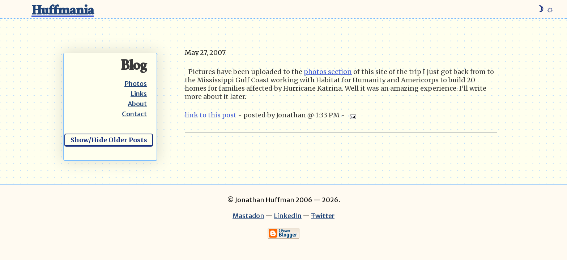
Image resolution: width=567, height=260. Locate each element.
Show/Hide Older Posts (109, 140)
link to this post (211, 115)
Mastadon (248, 216)
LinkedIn (288, 216)
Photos (135, 83)
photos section (328, 72)
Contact (134, 114)
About (137, 104)
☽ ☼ (545, 9)
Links (139, 94)
